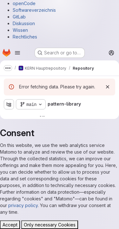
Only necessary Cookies (50, 224)
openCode (24, 3)
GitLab (19, 16)
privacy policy (23, 205)
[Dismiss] (107, 87)
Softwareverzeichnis (34, 10)
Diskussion (24, 23)
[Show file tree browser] (9, 104)
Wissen (20, 30)
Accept (10, 224)
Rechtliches (25, 36)
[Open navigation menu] (17, 53)
